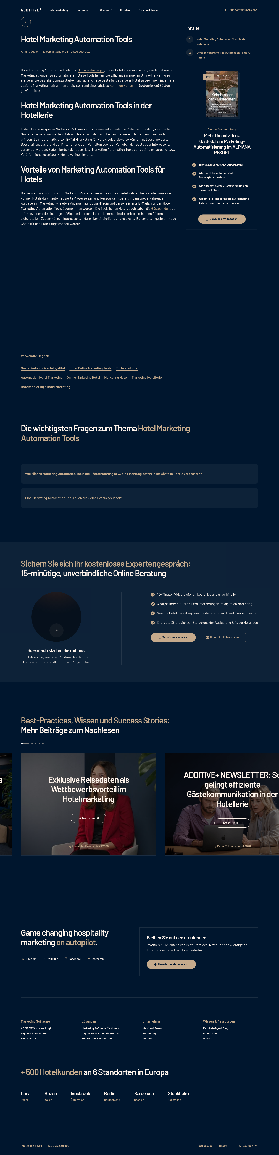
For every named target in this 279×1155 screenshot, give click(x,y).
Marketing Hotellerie (147, 377)
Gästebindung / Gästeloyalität (43, 368)
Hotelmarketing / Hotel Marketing (45, 387)
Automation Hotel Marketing (41, 377)
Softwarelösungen (91, 70)
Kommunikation (121, 85)
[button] (83, 10)
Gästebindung (161, 208)
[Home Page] (31, 10)
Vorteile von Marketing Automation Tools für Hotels (224, 55)
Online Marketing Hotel (83, 377)
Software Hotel (127, 368)
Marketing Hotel (116, 377)
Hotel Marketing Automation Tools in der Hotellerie (221, 41)
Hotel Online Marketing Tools (90, 368)
